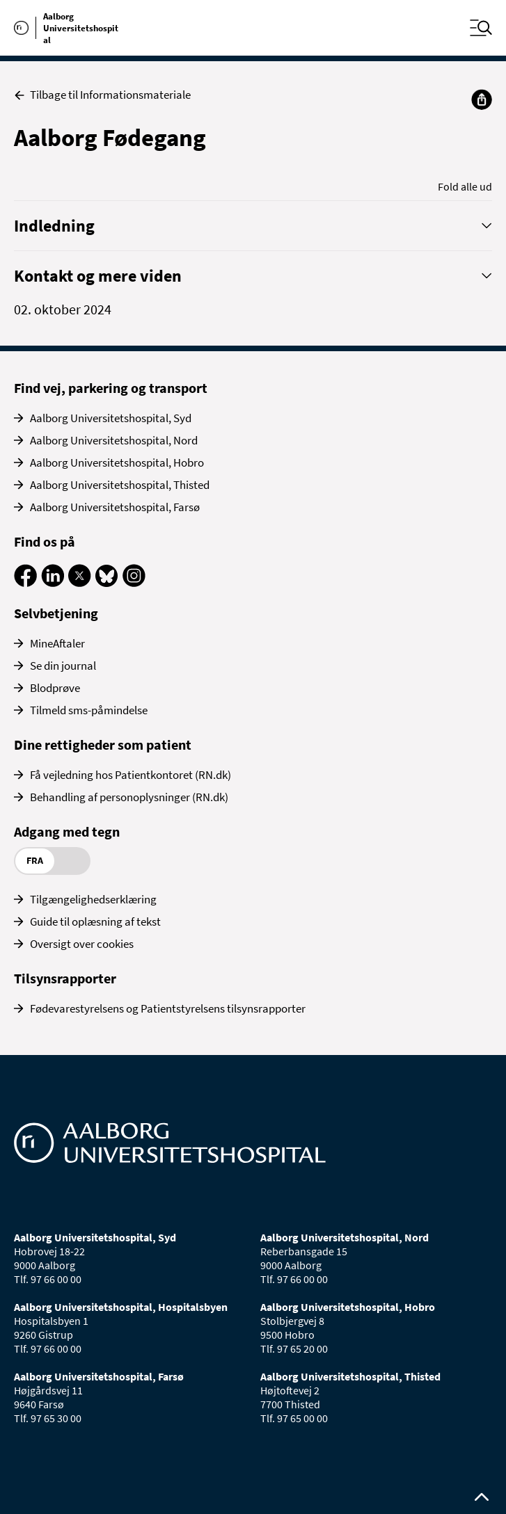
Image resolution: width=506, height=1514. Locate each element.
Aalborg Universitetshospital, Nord (114, 440)
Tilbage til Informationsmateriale (102, 95)
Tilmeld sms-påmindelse (89, 710)
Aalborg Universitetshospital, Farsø (115, 507)
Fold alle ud (465, 186)
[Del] (481, 99)
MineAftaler (57, 643)
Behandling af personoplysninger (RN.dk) (129, 797)
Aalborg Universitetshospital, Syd (110, 418)
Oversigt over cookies (82, 943)
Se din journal (63, 665)
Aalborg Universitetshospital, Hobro (117, 462)
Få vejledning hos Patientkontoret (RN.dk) (130, 774)
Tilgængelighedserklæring (93, 899)
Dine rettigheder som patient (102, 744)
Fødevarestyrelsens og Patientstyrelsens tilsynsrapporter (168, 1008)
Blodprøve (55, 687)
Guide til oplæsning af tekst (95, 921)
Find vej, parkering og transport (110, 387)
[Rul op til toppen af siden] (481, 1497)
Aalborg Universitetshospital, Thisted (119, 484)
